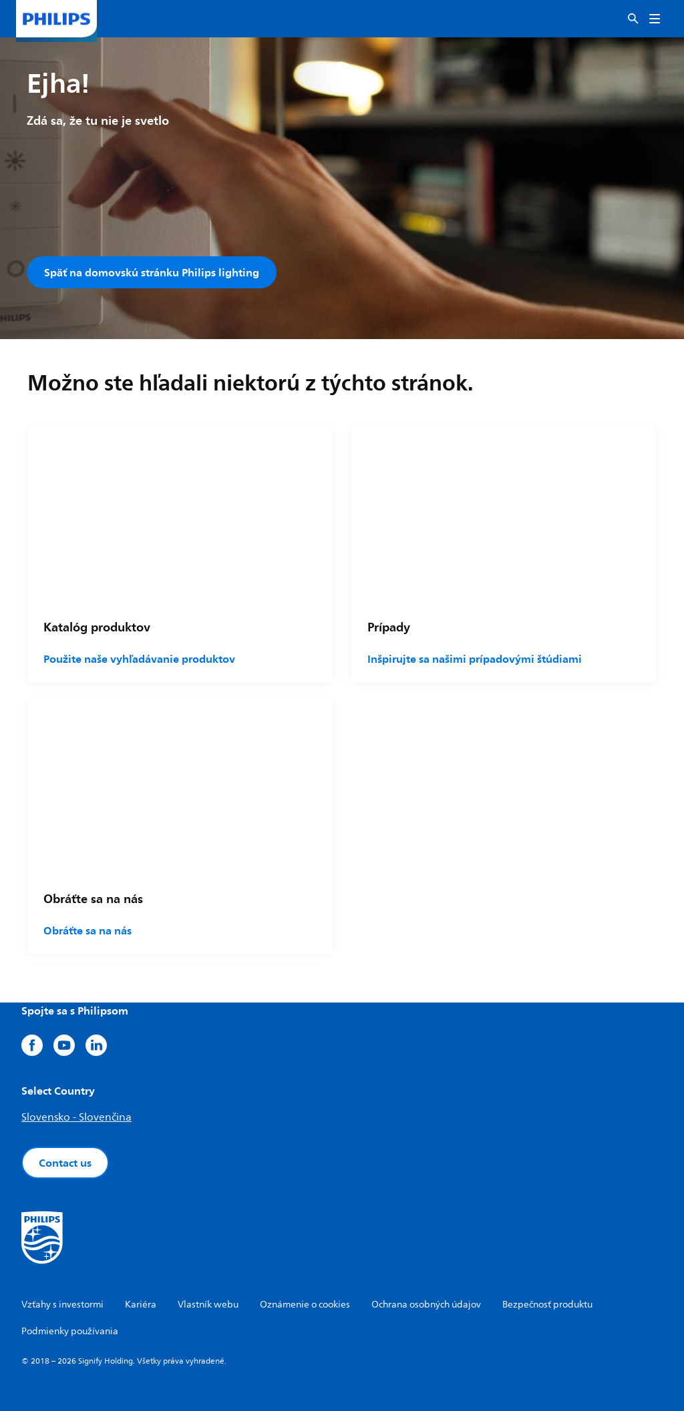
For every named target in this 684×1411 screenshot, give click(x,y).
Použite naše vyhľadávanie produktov (139, 659)
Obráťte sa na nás (87, 930)
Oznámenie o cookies (305, 1304)
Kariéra (140, 1304)
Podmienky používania (69, 1331)
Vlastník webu (208, 1304)
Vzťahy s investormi (62, 1304)
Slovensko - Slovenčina (76, 1117)
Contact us (65, 1162)
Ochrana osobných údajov (426, 1304)
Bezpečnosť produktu (547, 1304)
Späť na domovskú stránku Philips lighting (151, 272)
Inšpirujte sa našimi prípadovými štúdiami (474, 659)
